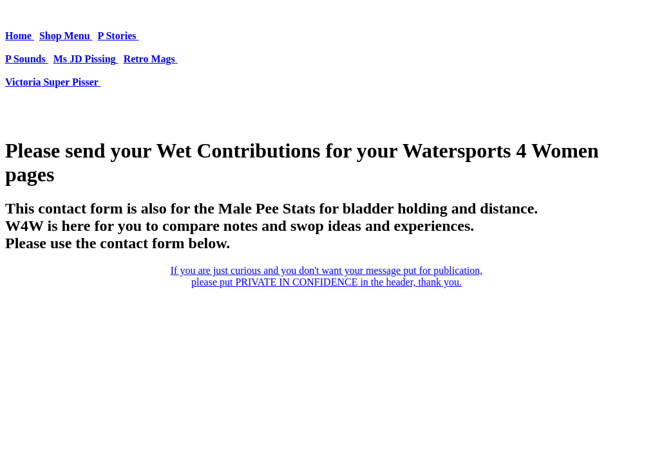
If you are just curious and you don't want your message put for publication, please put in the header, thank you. (327, 276)
